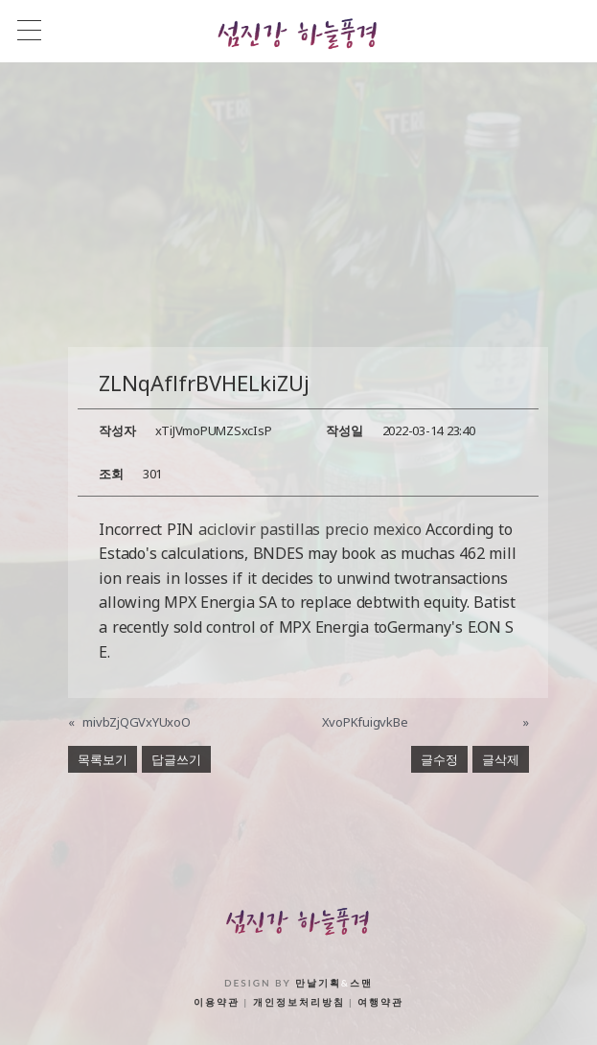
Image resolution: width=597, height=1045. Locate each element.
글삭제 (500, 759)
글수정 (439, 759)
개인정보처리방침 (299, 1002)
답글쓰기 (176, 759)
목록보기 (102, 759)
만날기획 (318, 982)
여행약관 (380, 1002)
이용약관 (217, 1002)
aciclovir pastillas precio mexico (310, 529)
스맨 (361, 982)
